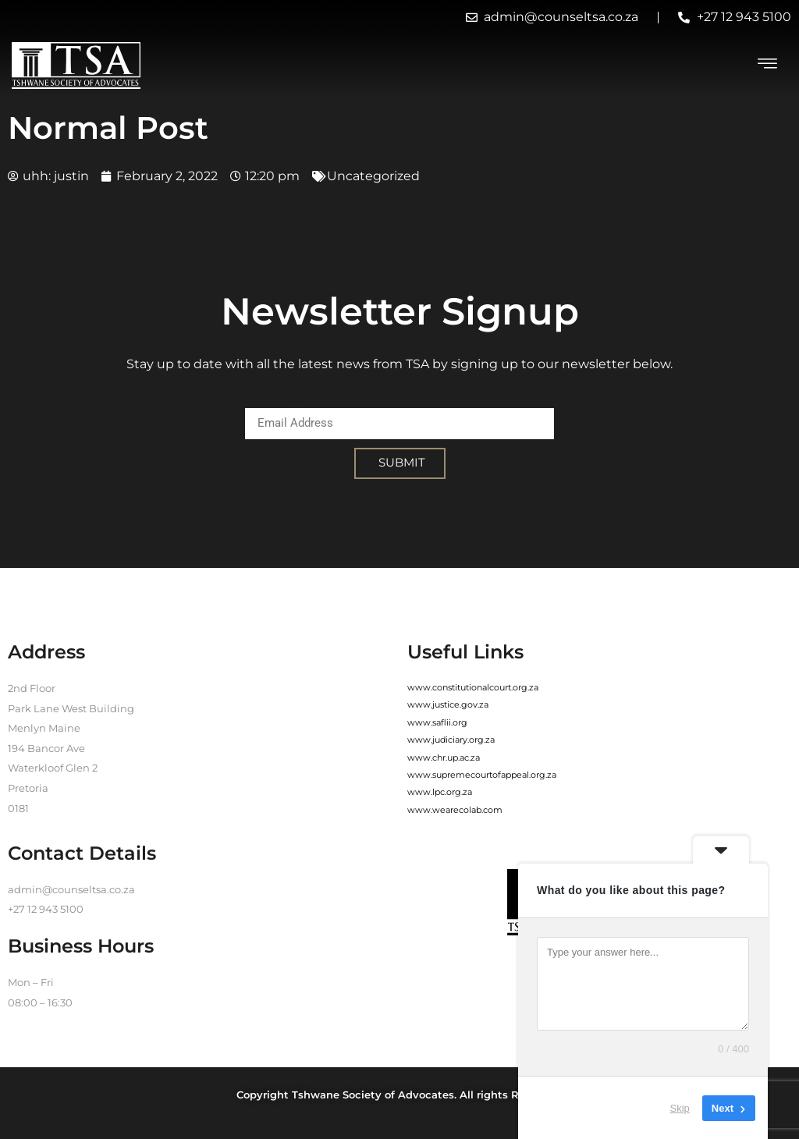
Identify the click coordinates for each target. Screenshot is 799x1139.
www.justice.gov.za (447, 704)
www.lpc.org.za (439, 791)
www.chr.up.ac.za (443, 757)
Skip (680, 1107)
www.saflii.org (437, 722)
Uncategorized (373, 176)
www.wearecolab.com (454, 809)
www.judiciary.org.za (451, 739)
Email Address (289, 398)
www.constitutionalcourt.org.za (472, 687)
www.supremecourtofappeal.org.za (481, 774)
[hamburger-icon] (767, 65)
